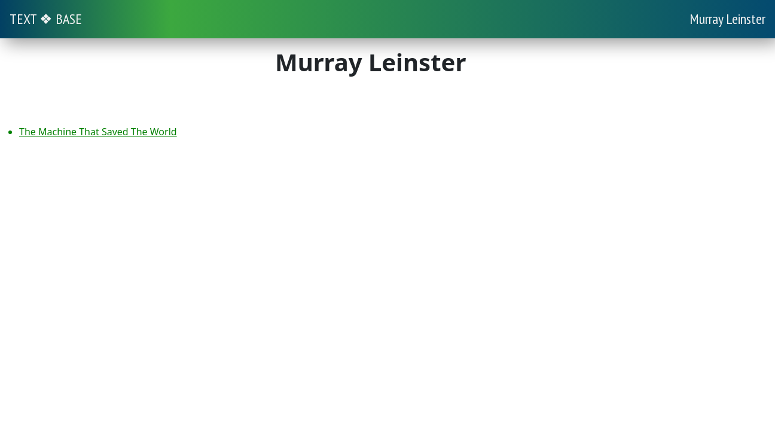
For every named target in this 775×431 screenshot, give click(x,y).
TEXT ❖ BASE (46, 19)
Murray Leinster (727, 19)
